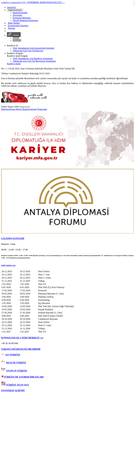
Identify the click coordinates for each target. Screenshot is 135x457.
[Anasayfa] (11, 7)
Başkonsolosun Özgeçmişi (35, 109)
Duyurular (17, 15)
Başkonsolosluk (15, 10)
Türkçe (13, 34)
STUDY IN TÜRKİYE (16, 370)
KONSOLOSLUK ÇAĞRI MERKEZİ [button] (22, 337)
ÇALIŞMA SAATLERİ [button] (12, 238)
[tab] (67, 238)
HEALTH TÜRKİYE (16, 362)
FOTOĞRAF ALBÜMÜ (13, 390)
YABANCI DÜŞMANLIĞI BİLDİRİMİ (20, 349)
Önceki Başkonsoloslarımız (25, 20)
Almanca (17, 40)
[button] (67, 265)
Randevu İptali (14, 63)
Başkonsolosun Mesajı (12, 109)
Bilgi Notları (14, 23)
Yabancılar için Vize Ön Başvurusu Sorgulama (34, 61)
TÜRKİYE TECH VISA (17, 385)
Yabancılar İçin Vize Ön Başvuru (28, 50)
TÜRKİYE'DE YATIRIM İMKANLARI (22, 377)
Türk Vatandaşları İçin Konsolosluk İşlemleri (33, 48)
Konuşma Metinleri (22, 18)
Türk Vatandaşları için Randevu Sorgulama (33, 58)
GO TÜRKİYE (12, 354)
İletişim (11, 28)
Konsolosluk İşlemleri (18, 25)
